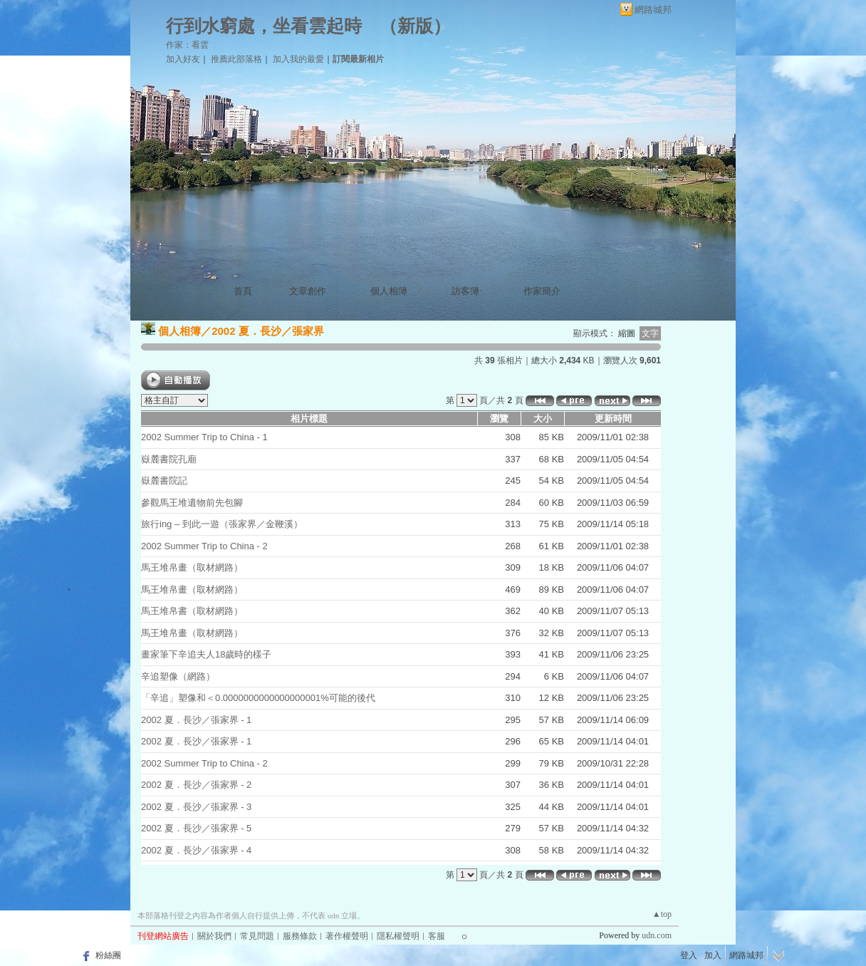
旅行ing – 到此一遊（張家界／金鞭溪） (222, 524)
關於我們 (214, 936)
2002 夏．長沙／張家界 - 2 (196, 784)
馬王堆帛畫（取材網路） (192, 567)
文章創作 (307, 291)
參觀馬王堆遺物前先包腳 (192, 502)
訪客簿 (465, 291)
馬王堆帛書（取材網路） (192, 611)
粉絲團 (108, 955)
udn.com (657, 935)
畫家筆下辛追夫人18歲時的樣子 (206, 654)
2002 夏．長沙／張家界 (268, 331)
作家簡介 (541, 291)
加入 (712, 955)
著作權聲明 (346, 936)
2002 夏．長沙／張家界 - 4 (196, 850)
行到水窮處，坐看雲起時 (264, 26)
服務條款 (300, 936)
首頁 (243, 291)
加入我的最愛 (298, 59)
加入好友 (183, 59)
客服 (436, 936)
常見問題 (257, 936)
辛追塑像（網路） (178, 676)
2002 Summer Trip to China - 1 (204, 437)
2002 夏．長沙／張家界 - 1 (196, 720)
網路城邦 (653, 9)
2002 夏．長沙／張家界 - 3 (196, 806)
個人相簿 (388, 291)
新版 (415, 26)
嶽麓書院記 (164, 480)
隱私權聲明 (398, 936)
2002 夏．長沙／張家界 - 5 (196, 828)
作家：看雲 (187, 45)
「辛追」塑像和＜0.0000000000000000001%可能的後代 (258, 697)
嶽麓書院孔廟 (169, 459)
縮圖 (626, 333)
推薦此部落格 (236, 59)
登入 (688, 955)
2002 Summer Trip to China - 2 (204, 546)
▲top (662, 914)
